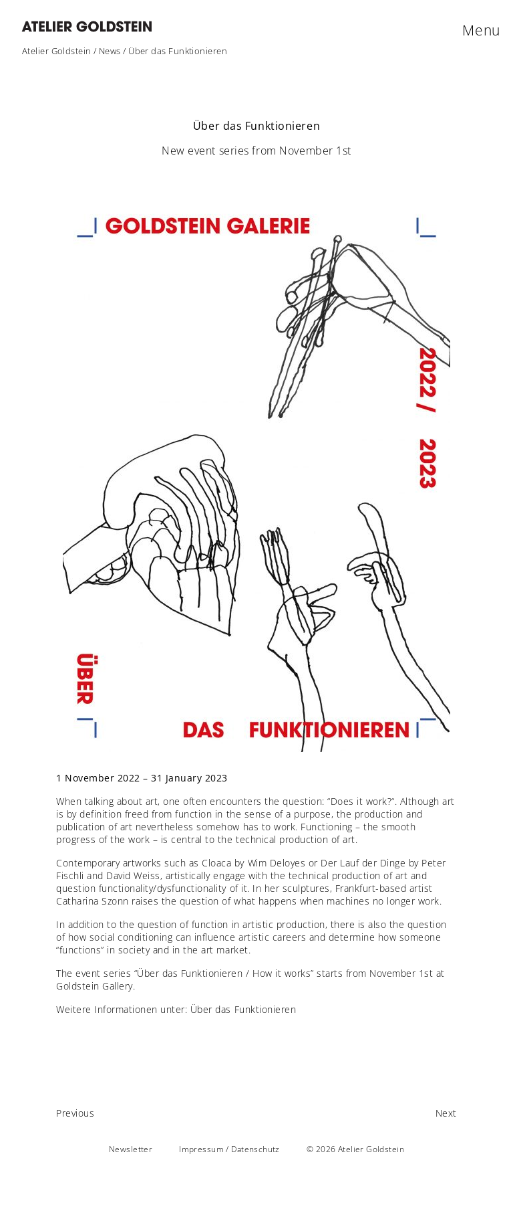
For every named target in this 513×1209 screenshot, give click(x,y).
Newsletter (130, 1149)
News (110, 51)
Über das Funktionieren (243, 1009)
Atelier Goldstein (57, 51)
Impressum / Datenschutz (229, 1149)
